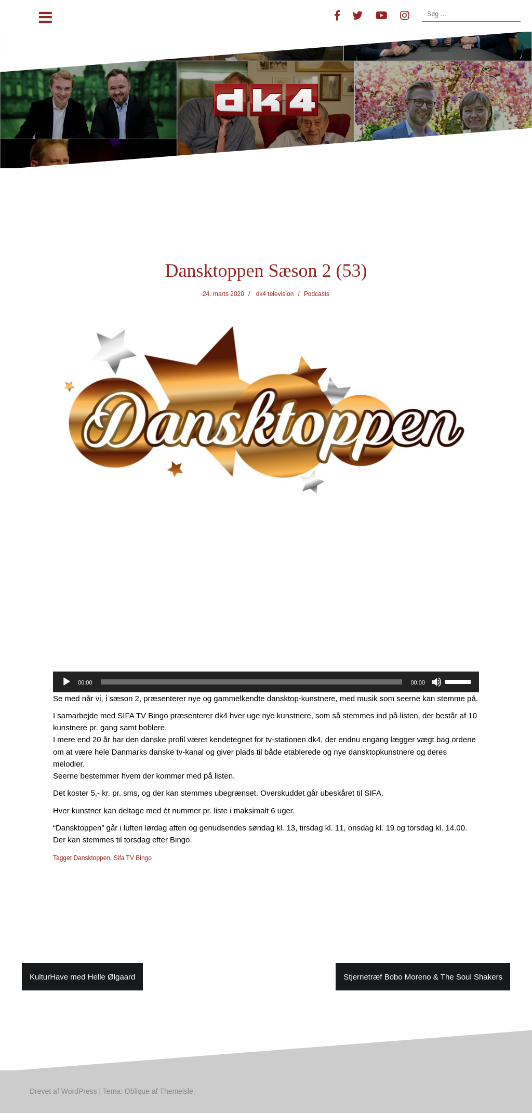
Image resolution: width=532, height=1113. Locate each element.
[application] (266, 682)
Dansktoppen (91, 858)
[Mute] (436, 682)
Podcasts (316, 294)
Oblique (137, 1091)
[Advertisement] (266, 594)
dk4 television (275, 294)
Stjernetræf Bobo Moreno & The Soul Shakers (422, 976)
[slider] (252, 682)
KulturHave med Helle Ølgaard (82, 976)
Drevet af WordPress (63, 1091)
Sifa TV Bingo (133, 858)
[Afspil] (66, 682)
